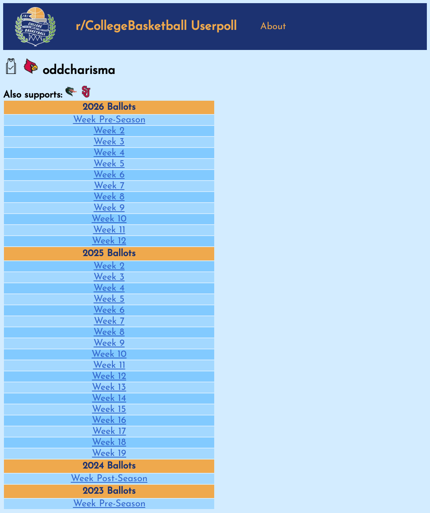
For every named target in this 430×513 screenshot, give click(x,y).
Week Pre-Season (109, 120)
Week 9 (109, 208)
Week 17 (109, 431)
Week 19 (109, 453)
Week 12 (109, 241)
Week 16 (109, 420)
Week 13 (109, 387)
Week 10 (109, 219)
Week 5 (109, 164)
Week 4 (109, 153)
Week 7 (109, 186)
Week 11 (109, 230)
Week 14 (109, 398)
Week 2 (109, 131)
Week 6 (109, 175)
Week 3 (109, 142)
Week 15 (109, 409)
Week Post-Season (109, 478)
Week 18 (109, 442)
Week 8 (109, 197)
